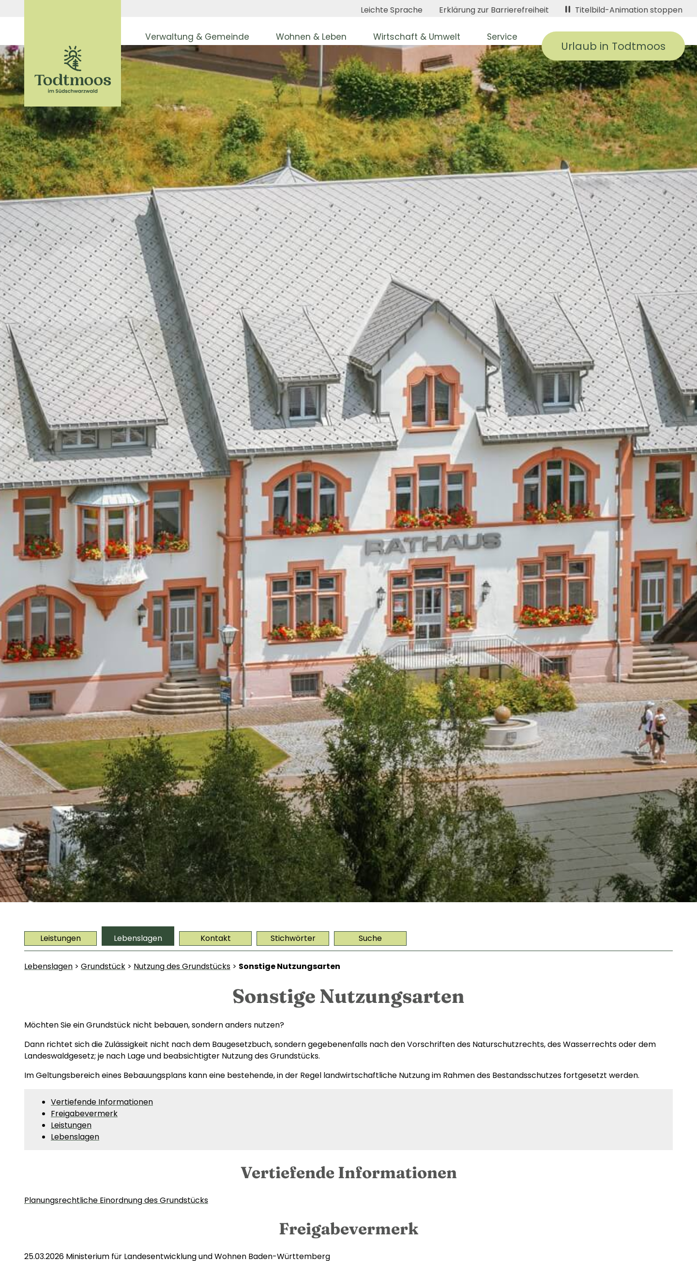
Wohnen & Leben (311, 37)
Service (502, 37)
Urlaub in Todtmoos (613, 46)
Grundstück (103, 966)
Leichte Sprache (392, 9)
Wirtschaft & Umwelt (416, 37)
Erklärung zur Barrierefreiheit (494, 9)
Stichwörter (293, 938)
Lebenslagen (138, 938)
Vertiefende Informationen (102, 1101)
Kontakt (215, 938)
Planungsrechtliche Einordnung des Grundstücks (116, 1200)
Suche (370, 938)
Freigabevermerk (84, 1113)
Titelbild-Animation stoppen (623, 9)
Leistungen (60, 938)
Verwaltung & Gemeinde (197, 37)
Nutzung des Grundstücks (182, 966)
